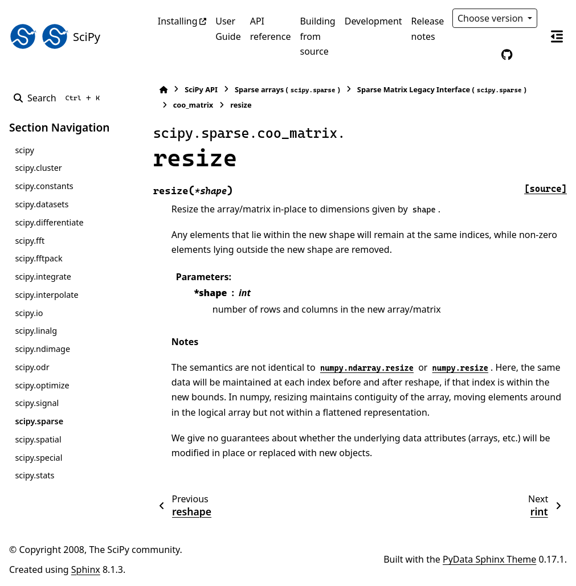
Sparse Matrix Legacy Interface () (441, 89)
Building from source (317, 36)
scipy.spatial (38, 439)
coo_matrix (193, 105)
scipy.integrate (43, 276)
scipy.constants (44, 186)
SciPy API (201, 89)
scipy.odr (32, 367)
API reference (270, 28)
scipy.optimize (42, 385)
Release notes (427, 28)
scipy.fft (29, 240)
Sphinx (85, 569)
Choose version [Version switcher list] (491, 18)
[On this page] (556, 36)
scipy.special (38, 457)
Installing (178, 21)
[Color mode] (483, 54)
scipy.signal (37, 403)
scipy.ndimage (42, 348)
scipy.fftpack (38, 258)
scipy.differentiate (49, 222)
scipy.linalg (36, 330)
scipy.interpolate (46, 294)
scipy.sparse (39, 421)
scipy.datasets (41, 204)
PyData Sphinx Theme (489, 559)
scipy (24, 150)
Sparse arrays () (287, 89)
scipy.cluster (38, 167)
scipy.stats (34, 475)
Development (373, 21)
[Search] (59, 98)
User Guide (228, 28)
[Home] (164, 90)
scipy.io (29, 313)
